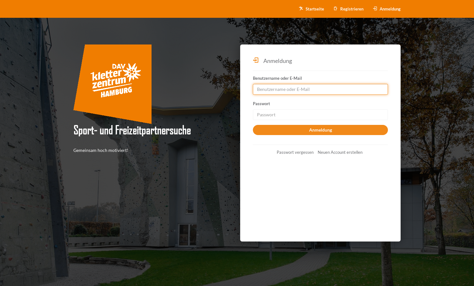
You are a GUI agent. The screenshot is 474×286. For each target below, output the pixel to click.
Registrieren (348, 8)
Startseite (311, 8)
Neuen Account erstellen (340, 152)
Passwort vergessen (295, 152)
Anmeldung (387, 8)
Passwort (261, 103)
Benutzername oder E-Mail (277, 78)
